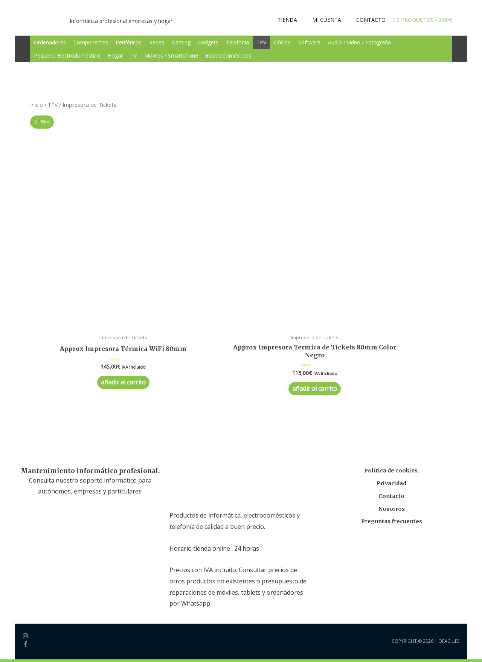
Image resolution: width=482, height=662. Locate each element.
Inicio (36, 104)
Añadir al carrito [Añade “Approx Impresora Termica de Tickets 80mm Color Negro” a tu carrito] (155, 289)
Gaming (181, 42)
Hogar (115, 55)
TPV (261, 42)
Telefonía (237, 42)
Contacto (391, 397)
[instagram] (31, 538)
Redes (156, 42)
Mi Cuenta (47, 634)
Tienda (43, 622)
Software (309, 42)
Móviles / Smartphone (171, 55)
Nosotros (391, 410)
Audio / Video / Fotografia (359, 42)
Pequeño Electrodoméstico (67, 55)
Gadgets (208, 42)
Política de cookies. (392, 371)
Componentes (90, 42)
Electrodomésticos (228, 55)
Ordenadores (50, 42)
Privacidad (391, 384)
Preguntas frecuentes (391, 422)
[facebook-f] (25, 547)
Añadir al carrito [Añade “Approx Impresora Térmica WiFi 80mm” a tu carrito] (69, 289)
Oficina (282, 42)
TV (133, 55)
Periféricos (129, 42)
